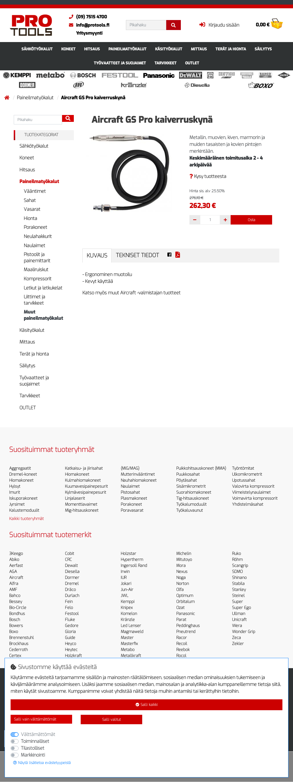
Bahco (14, 595)
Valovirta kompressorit (253, 486)
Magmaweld (132, 631)
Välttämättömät (38, 734)
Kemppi (127, 601)
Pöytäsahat (186, 480)
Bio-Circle (17, 607)
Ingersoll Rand (134, 565)
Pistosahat (130, 492)
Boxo (13, 631)
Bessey (15, 601)
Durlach (72, 595)
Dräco (70, 589)
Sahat (30, 200)
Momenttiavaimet (81, 504)
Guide (70, 637)
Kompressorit (38, 279)
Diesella (72, 571)
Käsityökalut (168, 49)
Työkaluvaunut (189, 510)
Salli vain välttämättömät (35, 719)
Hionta (30, 218)
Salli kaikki (147, 704)
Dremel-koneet (23, 474)
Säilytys (263, 49)
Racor (181, 637)
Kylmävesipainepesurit (85, 492)
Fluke (70, 619)
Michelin (183, 553)
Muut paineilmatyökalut (43, 315)
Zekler (238, 643)
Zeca (236, 637)
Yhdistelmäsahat (247, 504)
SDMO (237, 571)
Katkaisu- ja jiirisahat (84, 468)
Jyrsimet (17, 504)
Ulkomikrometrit (247, 474)
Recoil (181, 643)
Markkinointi (33, 755)
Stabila (238, 583)
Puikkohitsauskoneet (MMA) (201, 468)
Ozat (180, 607)
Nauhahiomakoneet (139, 480)
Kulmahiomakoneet (83, 480)
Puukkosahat (188, 474)
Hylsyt (14, 486)
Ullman (238, 613)
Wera (237, 625)
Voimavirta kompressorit (255, 498)
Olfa (180, 589)
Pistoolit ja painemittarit (37, 257)
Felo (69, 607)
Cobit (69, 553)
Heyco (70, 643)
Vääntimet (35, 191)
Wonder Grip (243, 631)
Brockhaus (18, 643)
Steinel (238, 595)
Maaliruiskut (36, 270)
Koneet (68, 49)
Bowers (16, 625)
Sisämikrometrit (191, 486)
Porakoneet (35, 227)
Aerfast (16, 565)
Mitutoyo (184, 559)
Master (127, 637)
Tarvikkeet (166, 63)
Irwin (125, 571)
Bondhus (17, 613)
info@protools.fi (87, 25)
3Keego (16, 553)
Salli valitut (111, 719)
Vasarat (32, 209)
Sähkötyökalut (37, 49)
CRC (68, 559)
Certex (15, 655)
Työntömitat (243, 468)
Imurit (14, 492)
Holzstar (128, 553)
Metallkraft (131, 655)
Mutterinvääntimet (138, 474)
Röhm (237, 559)
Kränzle (128, 619)
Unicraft (239, 619)
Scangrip (240, 565)
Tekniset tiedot (137, 255)
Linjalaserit (75, 498)
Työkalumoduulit (191, 504)
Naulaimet (34, 246)
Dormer (72, 577)
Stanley (239, 589)
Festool (72, 613)
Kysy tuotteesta (207, 176)
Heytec (71, 649)
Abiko (14, 559)
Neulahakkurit (38, 236)
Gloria (70, 631)
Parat (181, 619)
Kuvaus (97, 255)
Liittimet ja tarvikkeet (34, 300)
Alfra (13, 583)
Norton (182, 583)
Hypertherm (132, 559)
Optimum (184, 595)
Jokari (126, 583)
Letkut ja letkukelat (43, 288)
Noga (181, 577)
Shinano (239, 577)
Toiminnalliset (35, 741)
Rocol (181, 655)
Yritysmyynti (89, 33)
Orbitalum (185, 601)
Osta (251, 219)
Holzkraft (73, 655)
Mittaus (199, 49)
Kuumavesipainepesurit (86, 486)
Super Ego (241, 607)
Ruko (236, 553)
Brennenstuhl (21, 637)
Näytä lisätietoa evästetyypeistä (42, 762)
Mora (181, 565)
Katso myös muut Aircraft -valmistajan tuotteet (131, 293)
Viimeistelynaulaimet (251, 492)
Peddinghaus (188, 625)
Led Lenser (131, 625)
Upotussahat (243, 480)
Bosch (14, 619)
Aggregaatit (20, 468)
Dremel (72, 583)
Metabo (127, 649)
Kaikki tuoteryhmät (26, 518)
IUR (123, 577)
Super (237, 601)
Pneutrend (185, 631)
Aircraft (16, 577)
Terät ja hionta (230, 49)
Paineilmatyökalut (127, 49)
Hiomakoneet (21, 480)
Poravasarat (132, 510)
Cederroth (18, 649)
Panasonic (185, 613)
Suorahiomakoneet (193, 492)
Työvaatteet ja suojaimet (120, 63)
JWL (124, 595)
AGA (13, 571)
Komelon (129, 613)
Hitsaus (92, 49)
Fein (69, 601)
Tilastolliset (32, 748)
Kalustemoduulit (24, 510)
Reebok (183, 649)
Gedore (71, 625)
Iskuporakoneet (23, 498)
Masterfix (129, 643)
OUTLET (192, 63)
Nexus (181, 571)
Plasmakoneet (134, 498)
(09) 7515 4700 (86, 17)
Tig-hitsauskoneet (192, 498)
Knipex (127, 607)
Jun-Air (127, 589)
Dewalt (71, 565)
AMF (13, 589)
